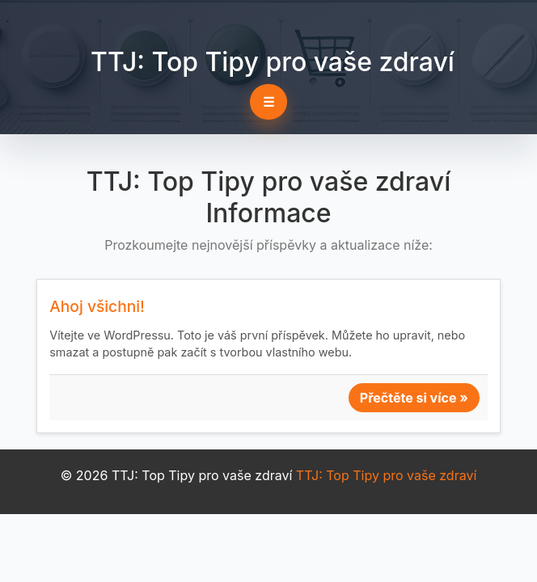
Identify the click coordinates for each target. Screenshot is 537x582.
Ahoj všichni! (97, 306)
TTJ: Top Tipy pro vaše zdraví (273, 62)
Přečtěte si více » (414, 398)
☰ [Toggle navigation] (268, 102)
